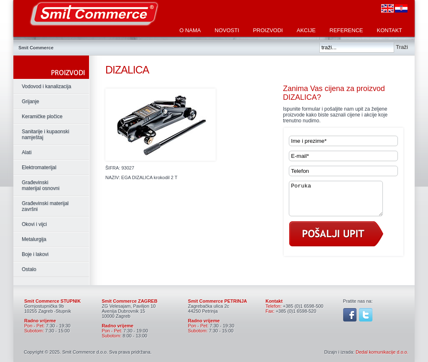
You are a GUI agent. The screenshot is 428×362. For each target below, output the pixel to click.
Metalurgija (34, 239)
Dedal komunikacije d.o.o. (382, 351)
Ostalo (29, 269)
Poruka (341, 202)
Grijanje (30, 101)
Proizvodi (268, 30)
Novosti (227, 30)
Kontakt (389, 30)
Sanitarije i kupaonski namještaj (45, 134)
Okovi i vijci (34, 224)
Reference (346, 30)
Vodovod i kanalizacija (46, 86)
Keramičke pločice (42, 116)
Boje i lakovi (35, 254)
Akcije (306, 30)
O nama (190, 30)
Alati (26, 152)
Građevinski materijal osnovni (40, 185)
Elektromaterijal (39, 167)
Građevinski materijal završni (45, 206)
